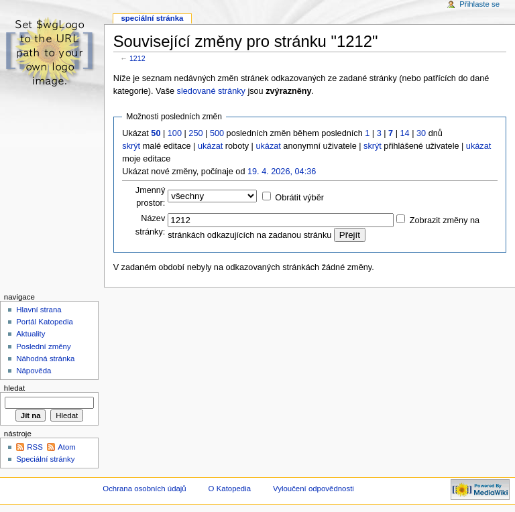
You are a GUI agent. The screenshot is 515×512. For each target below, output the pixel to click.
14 (405, 133)
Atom (67, 447)
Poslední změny (43, 346)
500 (217, 133)
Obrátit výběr (299, 197)
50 (155, 133)
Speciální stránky (45, 459)
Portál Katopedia (44, 322)
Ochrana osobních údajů (144, 489)
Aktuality (30, 334)
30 (421, 133)
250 (195, 133)
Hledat (14, 388)
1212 (137, 58)
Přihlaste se (479, 4)
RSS (35, 447)
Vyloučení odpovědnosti (313, 489)
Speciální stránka (152, 18)
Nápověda (33, 371)
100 (175, 133)
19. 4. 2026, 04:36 (281, 171)
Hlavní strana (38, 310)
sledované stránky (211, 91)
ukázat (210, 146)
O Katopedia (230, 489)
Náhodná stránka (45, 359)
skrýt (131, 146)
